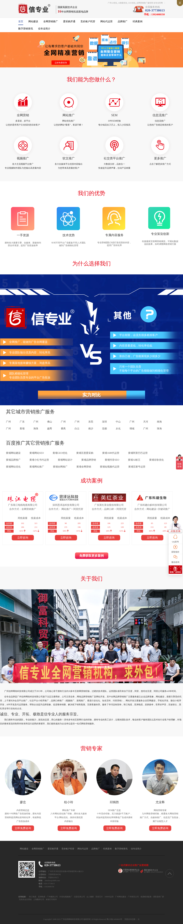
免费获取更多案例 (91, 555)
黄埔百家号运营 (136, 466)
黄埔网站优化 (13, 466)
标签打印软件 (51, 899)
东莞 (90, 421)
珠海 (159, 428)
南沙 (90, 428)
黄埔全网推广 (60, 466)
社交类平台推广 (114, 158)
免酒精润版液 (145, 897)
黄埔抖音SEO (112, 459)
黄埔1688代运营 (110, 453)
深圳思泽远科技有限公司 (65, 505)
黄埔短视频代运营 (109, 466)
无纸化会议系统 (25, 899)
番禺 (63, 428)
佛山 (49, 421)
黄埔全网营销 (83, 466)
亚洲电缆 (41, 897)
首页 (20, 21)
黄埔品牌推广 (13, 459)
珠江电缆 (32, 897)
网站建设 (33, 21)
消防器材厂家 (158, 897)
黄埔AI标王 (134, 459)
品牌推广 (122, 21)
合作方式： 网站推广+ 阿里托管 (66, 509)
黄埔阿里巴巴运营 (138, 453)
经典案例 (137, 21)
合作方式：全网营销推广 (22, 509)
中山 (118, 421)
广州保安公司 (133, 897)
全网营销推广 (50, 21)
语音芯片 (99, 897)
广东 (22, 421)
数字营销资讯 (25, 28)
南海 (159, 421)
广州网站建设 (120, 897)
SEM (114, 115)
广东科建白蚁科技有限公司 (152, 505)
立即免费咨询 (23, 828)
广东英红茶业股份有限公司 (109, 505)
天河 (145, 421)
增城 (131, 428)
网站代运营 (106, 21)
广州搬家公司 (52, 897)
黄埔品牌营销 (88, 459)
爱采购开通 (69, 21)
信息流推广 (160, 115)
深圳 (104, 421)
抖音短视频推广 (65, 897)
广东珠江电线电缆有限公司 (22, 505)
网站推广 (69, 115)
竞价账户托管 (88, 21)
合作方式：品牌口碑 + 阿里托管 (109, 509)
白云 (77, 428)
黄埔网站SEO (36, 453)
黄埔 (22, 428)
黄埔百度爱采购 (84, 453)
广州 (8, 421)
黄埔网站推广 (36, 466)
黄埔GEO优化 (60, 453)
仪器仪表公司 (79, 897)
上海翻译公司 (38, 899)
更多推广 (160, 158)
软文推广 (69, 158)
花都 (104, 428)
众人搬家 (90, 897)
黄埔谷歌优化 (156, 459)
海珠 (35, 428)
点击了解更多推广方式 (160, 164)
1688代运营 (109, 897)
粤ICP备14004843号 (114, 919)
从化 (118, 428)
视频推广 (23, 158)
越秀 (49, 428)
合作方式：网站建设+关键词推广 (152, 509)
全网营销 (23, 115)
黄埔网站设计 (65, 459)
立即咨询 (22, 537)
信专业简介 (44, 28)
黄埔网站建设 (13, 453)
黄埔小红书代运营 (39, 459)
